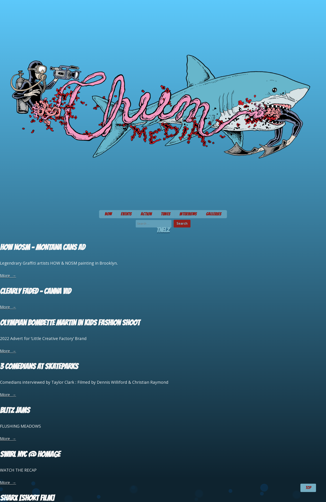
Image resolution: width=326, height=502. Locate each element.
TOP (308, 487)
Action (146, 214)
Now (108, 214)
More (8, 275)
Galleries (213, 214)
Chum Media (163, 103)
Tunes (165, 214)
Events (126, 214)
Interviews (188, 214)
